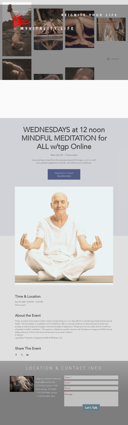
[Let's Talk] (91, 407)
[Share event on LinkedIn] (27, 355)
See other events (64, 176)
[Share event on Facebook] (16, 355)
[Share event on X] (22, 355)
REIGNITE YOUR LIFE (89, 15)
